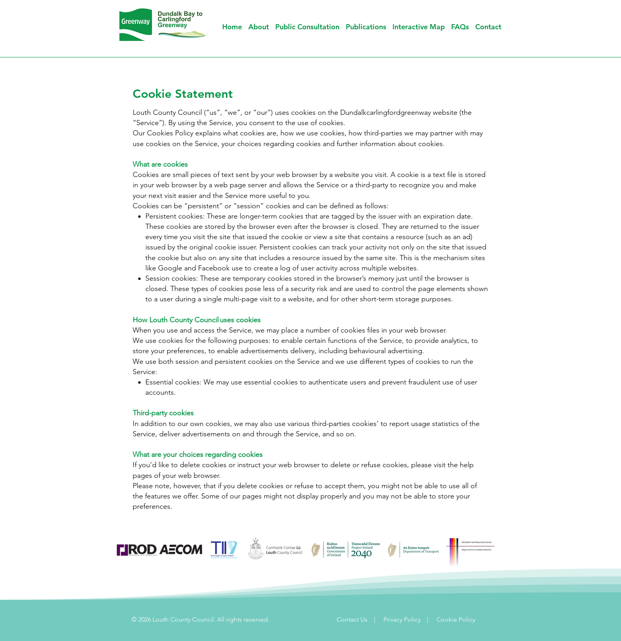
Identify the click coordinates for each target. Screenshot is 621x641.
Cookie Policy (455, 619)
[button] (307, 26)
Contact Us (352, 619)
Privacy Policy (402, 619)
